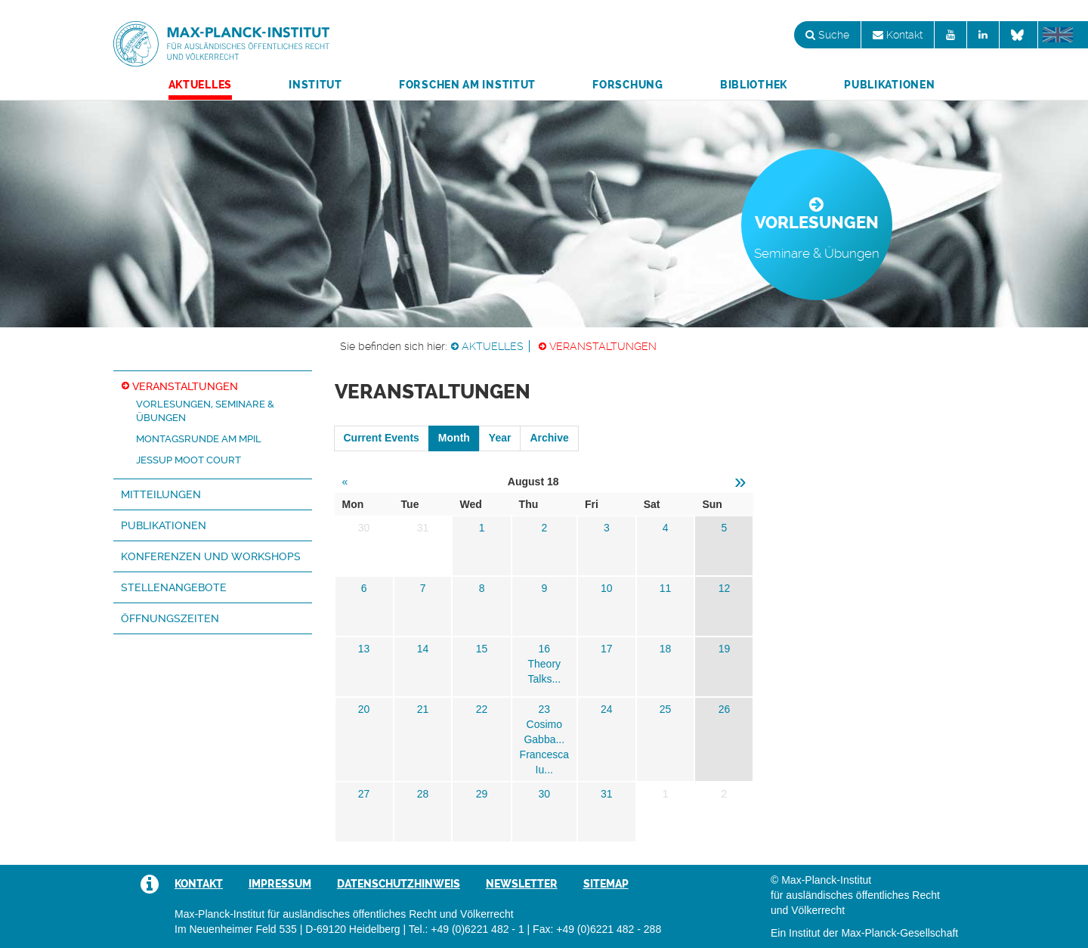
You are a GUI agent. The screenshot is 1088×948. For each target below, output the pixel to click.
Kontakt (898, 35)
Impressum (280, 884)
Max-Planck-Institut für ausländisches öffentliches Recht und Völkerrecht (221, 44)
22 (482, 709)
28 (423, 794)
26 (725, 709)
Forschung (627, 85)
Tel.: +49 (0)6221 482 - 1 (466, 929)
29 (482, 794)
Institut (315, 85)
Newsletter (522, 884)
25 (666, 709)
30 (544, 794)
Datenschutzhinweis (398, 884)
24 (607, 709)
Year (500, 438)
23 (544, 709)
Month (454, 438)
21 (423, 709)
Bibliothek (753, 85)
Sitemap (606, 884)
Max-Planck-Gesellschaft (899, 933)
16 (544, 649)
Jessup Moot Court (188, 460)
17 (607, 649)
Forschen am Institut (467, 85)
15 (482, 649)
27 (364, 794)
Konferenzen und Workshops (211, 556)
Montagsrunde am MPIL (198, 439)
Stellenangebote (174, 587)
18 (666, 649)
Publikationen (889, 85)
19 (725, 649)
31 (607, 794)
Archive (549, 438)
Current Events (381, 438)
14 (423, 649)
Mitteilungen (161, 494)
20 (364, 709)
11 (666, 588)
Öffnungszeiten (170, 618)
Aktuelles (200, 85)
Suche (827, 35)
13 (364, 649)
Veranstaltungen (603, 346)
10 (607, 588)
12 (725, 588)
